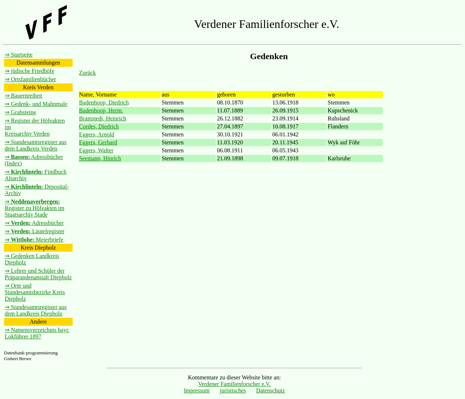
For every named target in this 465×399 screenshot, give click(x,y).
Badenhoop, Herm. (101, 110)
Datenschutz (270, 390)
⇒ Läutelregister (34, 231)
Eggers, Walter (96, 150)
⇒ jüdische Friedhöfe (29, 71)
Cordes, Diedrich (99, 126)
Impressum (197, 390)
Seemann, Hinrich (100, 158)
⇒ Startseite (19, 55)
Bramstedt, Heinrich (102, 118)
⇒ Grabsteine (20, 112)
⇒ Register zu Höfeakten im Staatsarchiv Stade (34, 208)
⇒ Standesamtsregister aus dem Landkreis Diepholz (35, 310)
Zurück (87, 73)
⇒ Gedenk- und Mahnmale (36, 104)
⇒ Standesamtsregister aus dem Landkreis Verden (35, 145)
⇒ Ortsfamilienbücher (30, 79)
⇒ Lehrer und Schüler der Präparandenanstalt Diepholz (38, 274)
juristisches (233, 390)
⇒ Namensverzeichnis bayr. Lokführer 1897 (37, 333)
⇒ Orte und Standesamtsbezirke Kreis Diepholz (35, 292)
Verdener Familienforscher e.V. (234, 384)
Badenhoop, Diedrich (104, 102)
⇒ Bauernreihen (23, 95)
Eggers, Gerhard (98, 142)
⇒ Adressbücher (34, 223)
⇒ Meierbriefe (34, 239)
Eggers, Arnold (96, 134)
